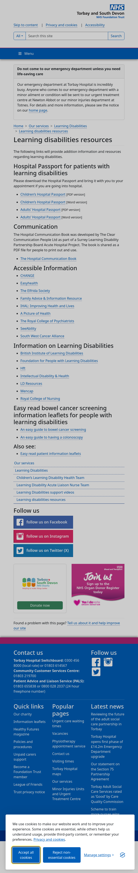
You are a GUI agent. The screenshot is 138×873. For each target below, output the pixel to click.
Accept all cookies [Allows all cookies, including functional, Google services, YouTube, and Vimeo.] (26, 855)
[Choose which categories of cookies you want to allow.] (99, 855)
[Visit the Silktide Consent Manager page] (122, 855)
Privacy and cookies (49, 839)
